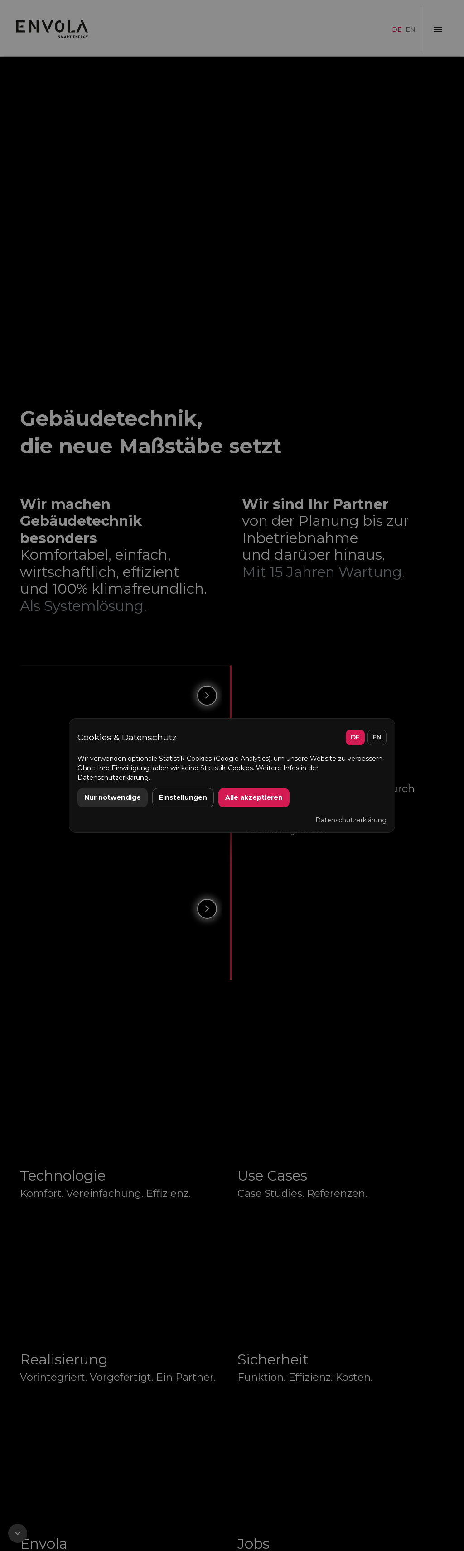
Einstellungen (183, 797)
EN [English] (377, 737)
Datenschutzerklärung (351, 820)
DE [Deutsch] (355, 737)
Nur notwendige (112, 797)
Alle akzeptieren (254, 797)
